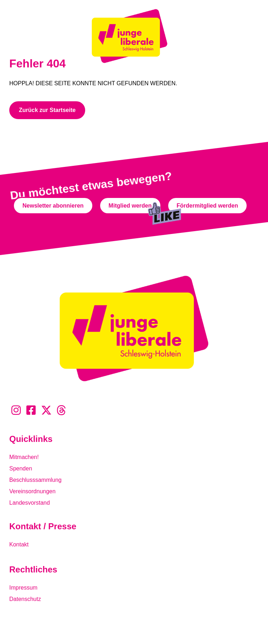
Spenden (20, 468)
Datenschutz (25, 599)
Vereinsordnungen (32, 491)
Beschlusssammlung (35, 480)
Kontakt (19, 544)
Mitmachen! (24, 457)
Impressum (23, 588)
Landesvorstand (29, 503)
